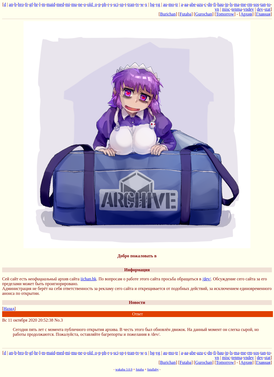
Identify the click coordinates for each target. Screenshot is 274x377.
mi (67, 4)
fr (26, 4)
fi (214, 4)
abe (193, 4)
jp (226, 4)
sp (121, 4)
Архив (246, 14)
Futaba (185, 14)
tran (131, 4)
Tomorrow (225, 14)
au (165, 4)
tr (177, 4)
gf (31, 4)
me (243, 4)
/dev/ (206, 279)
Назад (8, 308)
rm (249, 4)
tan (263, 4)
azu (200, 4)
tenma (236, 9)
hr (36, 4)
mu (74, 4)
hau (220, 4)
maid (51, 4)
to (268, 4)
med (60, 4)
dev (260, 9)
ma (236, 4)
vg (158, 4)
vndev (248, 9)
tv (137, 4)
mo (171, 4)
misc (226, 9)
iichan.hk (88, 279)
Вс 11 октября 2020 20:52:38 (27, 320)
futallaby (153, 369)
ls (231, 4)
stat (267, 9)
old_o (92, 4)
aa (186, 4)
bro (21, 4)
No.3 (58, 320)
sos (256, 4)
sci (115, 4)
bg (152, 4)
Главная (263, 14)
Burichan (168, 14)
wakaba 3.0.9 (123, 369)
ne (80, 4)
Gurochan (203, 14)
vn (217, 9)
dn (210, 4)
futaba (140, 369)
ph (104, 4)
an (11, 4)
